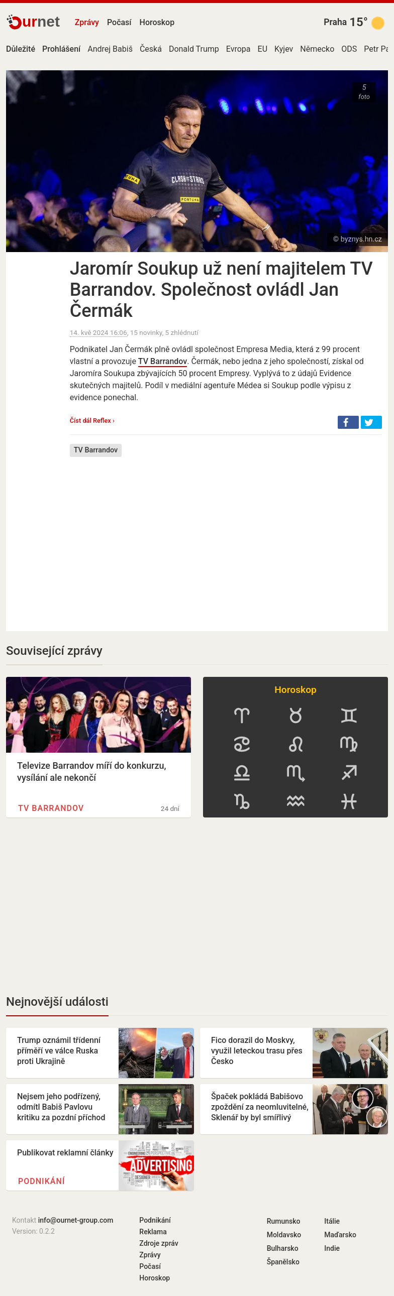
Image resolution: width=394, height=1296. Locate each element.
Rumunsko (284, 1221)
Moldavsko (284, 1235)
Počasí (119, 22)
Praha (335, 22)
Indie (332, 1248)
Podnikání (41, 1181)
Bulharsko (283, 1248)
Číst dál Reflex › (92, 420)
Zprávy (87, 22)
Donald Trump (194, 49)
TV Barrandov (162, 361)
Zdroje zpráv (158, 1243)
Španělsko (283, 1262)
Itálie (332, 1221)
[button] (348, 422)
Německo (317, 49)
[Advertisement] (226, 536)
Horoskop (157, 22)
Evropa (238, 49)
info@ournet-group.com (76, 1220)
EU (262, 49)
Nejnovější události (57, 1002)
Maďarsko (340, 1235)
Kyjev (283, 49)
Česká (151, 49)
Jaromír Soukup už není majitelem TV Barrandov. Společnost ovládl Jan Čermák (221, 289)
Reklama (152, 1232)
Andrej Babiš (110, 49)
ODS (349, 49)
